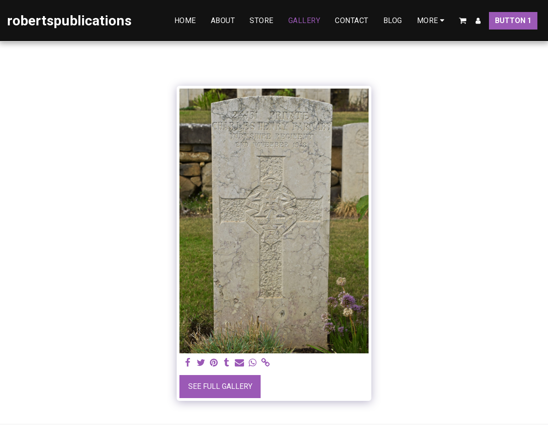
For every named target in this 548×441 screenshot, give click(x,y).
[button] (462, 21)
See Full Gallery (220, 386)
